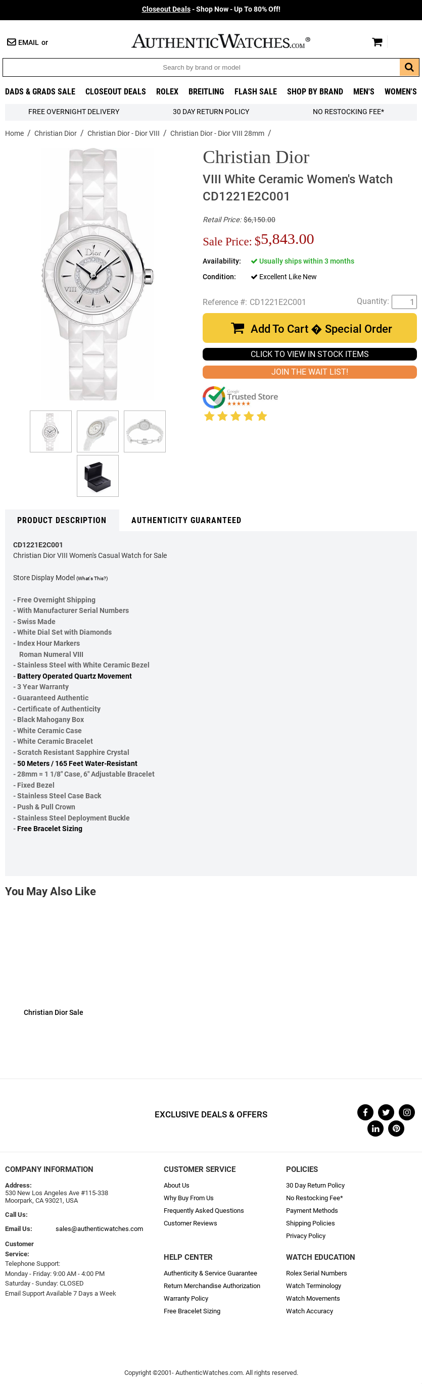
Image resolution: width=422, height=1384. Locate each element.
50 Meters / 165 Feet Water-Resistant (77, 763)
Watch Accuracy (309, 1311)
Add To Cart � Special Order (321, 329)
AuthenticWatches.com (231, 41)
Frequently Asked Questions (204, 1210)
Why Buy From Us (189, 1198)
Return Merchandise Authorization (212, 1286)
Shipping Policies (310, 1223)
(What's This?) (92, 578)
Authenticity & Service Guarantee (210, 1273)
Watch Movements (313, 1298)
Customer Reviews (190, 1223)
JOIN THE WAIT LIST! (309, 372)
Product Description (62, 520)
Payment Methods (312, 1210)
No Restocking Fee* (348, 112)
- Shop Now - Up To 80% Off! (211, 9)
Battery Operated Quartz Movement (74, 676)
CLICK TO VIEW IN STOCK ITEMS (310, 354)
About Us (177, 1185)
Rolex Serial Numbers (316, 1273)
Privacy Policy (305, 1236)
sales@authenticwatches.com (99, 1229)
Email (28, 42)
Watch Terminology (313, 1286)
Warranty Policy (186, 1298)
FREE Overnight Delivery (73, 112)
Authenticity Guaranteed (186, 520)
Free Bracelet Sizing (49, 829)
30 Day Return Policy (315, 1185)
